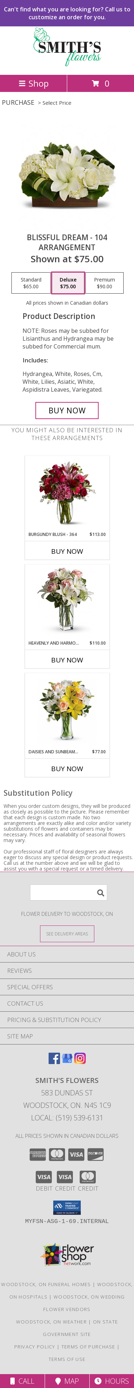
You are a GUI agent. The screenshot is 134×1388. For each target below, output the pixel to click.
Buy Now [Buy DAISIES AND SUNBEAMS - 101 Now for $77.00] (67, 768)
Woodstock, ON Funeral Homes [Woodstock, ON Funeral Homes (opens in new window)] (46, 1284)
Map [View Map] (67, 1381)
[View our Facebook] (54, 1062)
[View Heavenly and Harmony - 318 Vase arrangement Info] (67, 602)
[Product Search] (68, 892)
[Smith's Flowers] (67, 64)
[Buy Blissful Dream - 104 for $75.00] (67, 410)
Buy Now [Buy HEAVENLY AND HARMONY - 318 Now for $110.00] (67, 660)
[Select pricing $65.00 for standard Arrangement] (31, 283)
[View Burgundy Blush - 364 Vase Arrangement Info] (67, 494)
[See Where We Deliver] (67, 933)
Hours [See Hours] (111, 1381)
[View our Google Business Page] (67, 1062)
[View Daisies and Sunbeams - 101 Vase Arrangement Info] (67, 711)
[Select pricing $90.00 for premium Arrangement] (104, 283)
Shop (34, 83)
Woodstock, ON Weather (51, 1322)
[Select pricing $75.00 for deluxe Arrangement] (68, 283)
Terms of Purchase (88, 1346)
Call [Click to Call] (22, 1381)
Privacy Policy (34, 1346)
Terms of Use (67, 1359)
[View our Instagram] (80, 1062)
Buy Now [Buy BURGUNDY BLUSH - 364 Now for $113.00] (67, 551)
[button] (67, 1208)
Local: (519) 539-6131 (67, 1118)
